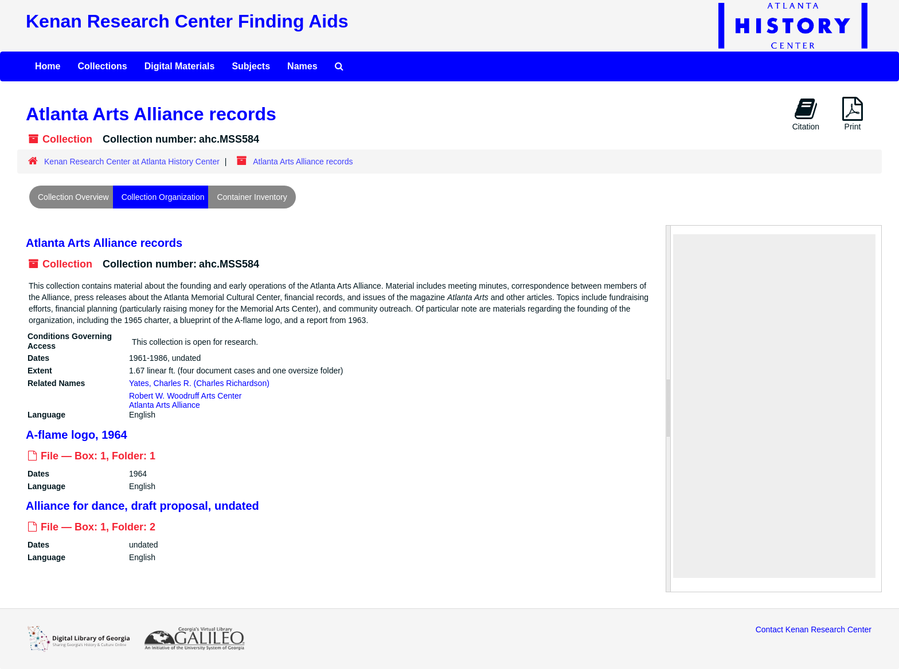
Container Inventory (252, 197)
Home (47, 66)
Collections (102, 66)
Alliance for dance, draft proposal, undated (142, 505)
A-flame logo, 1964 (76, 434)
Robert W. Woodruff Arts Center (185, 395)
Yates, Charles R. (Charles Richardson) (199, 382)
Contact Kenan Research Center (813, 629)
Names (302, 66)
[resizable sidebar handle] (668, 409)
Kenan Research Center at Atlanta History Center (132, 161)
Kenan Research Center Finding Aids (187, 21)
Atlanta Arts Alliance (164, 405)
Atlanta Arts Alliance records (104, 243)
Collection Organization (163, 197)
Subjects (251, 66)
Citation (805, 114)
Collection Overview (73, 197)
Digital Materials (179, 66)
